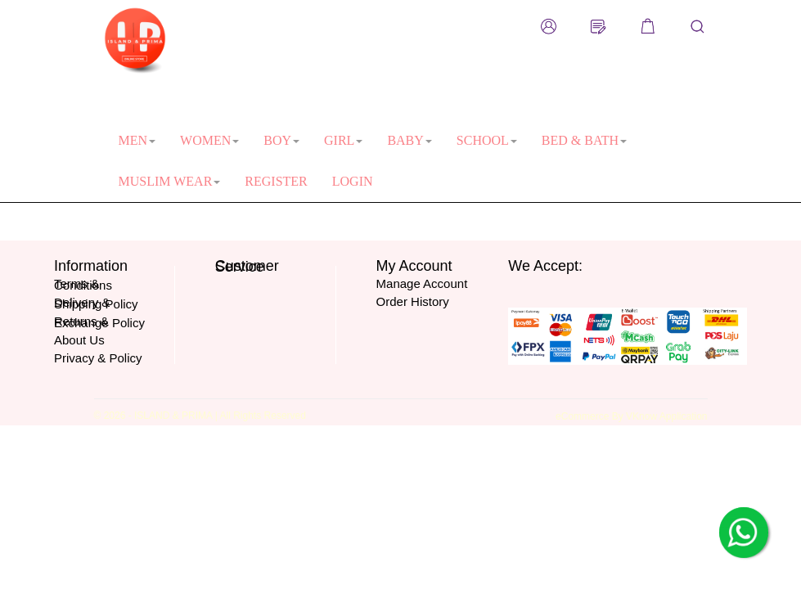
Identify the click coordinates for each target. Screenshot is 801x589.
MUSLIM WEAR (170, 181)
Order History (412, 301)
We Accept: (545, 266)
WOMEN (209, 140)
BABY (409, 140)
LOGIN (352, 181)
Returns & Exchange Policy (99, 322)
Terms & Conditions (83, 284)
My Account (414, 266)
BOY (281, 140)
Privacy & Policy (98, 358)
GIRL (343, 140)
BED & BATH (584, 140)
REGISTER (276, 181)
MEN (137, 140)
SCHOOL (487, 140)
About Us (79, 340)
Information (91, 266)
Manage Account (422, 283)
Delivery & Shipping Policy (96, 303)
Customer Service (247, 267)
